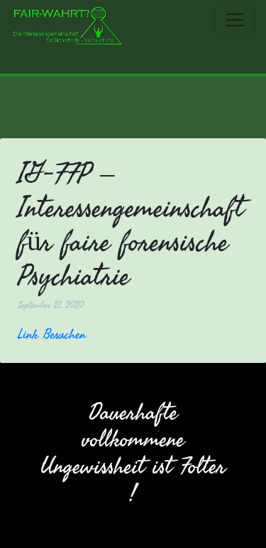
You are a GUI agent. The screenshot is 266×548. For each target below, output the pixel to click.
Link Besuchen (52, 334)
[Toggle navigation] (235, 20)
